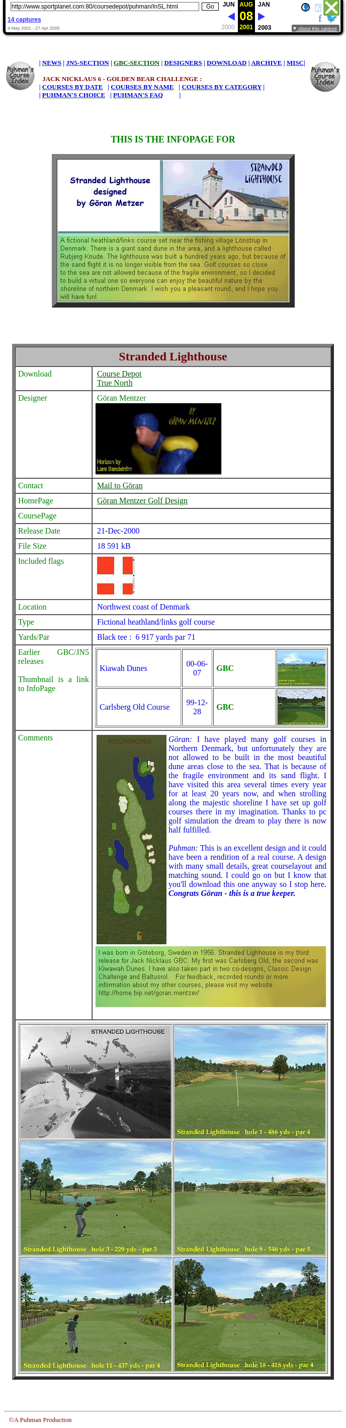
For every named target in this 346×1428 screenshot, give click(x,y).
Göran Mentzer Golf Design (142, 500)
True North (115, 383)
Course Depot (119, 373)
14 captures (24, 19)
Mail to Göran (120, 485)
